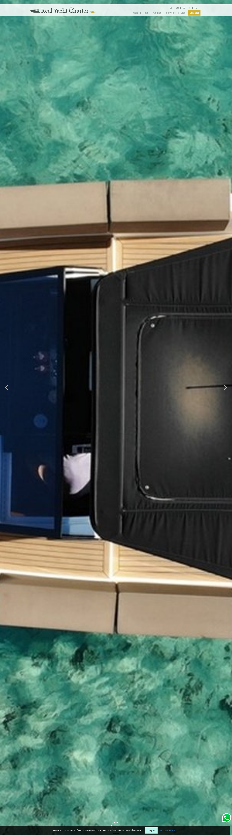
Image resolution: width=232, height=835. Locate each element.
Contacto (194, 12)
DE (184, 8)
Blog (183, 12)
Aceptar (151, 830)
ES (171, 8)
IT (190, 8)
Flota (145, 12)
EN (177, 8)
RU (196, 8)
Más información (167, 830)
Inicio (135, 12)
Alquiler (157, 12)
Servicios (171, 12)
